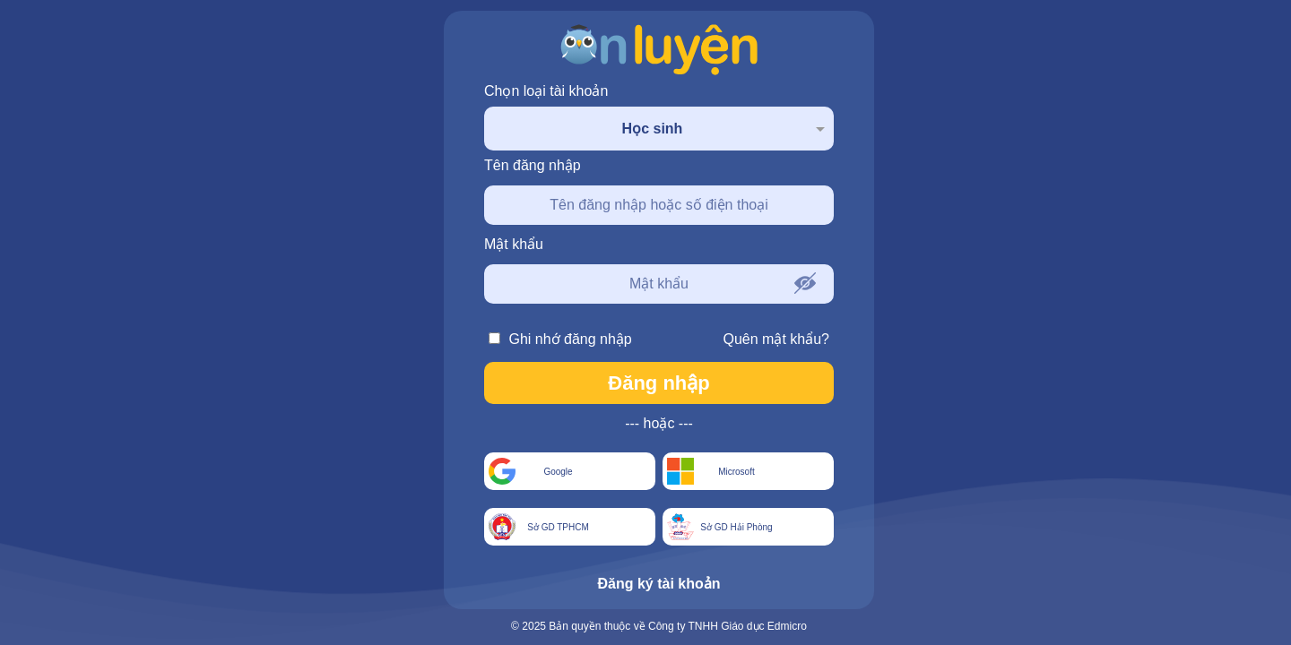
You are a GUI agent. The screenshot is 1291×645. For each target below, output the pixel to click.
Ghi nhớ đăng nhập (560, 339)
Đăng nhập (658, 383)
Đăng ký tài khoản (658, 583)
